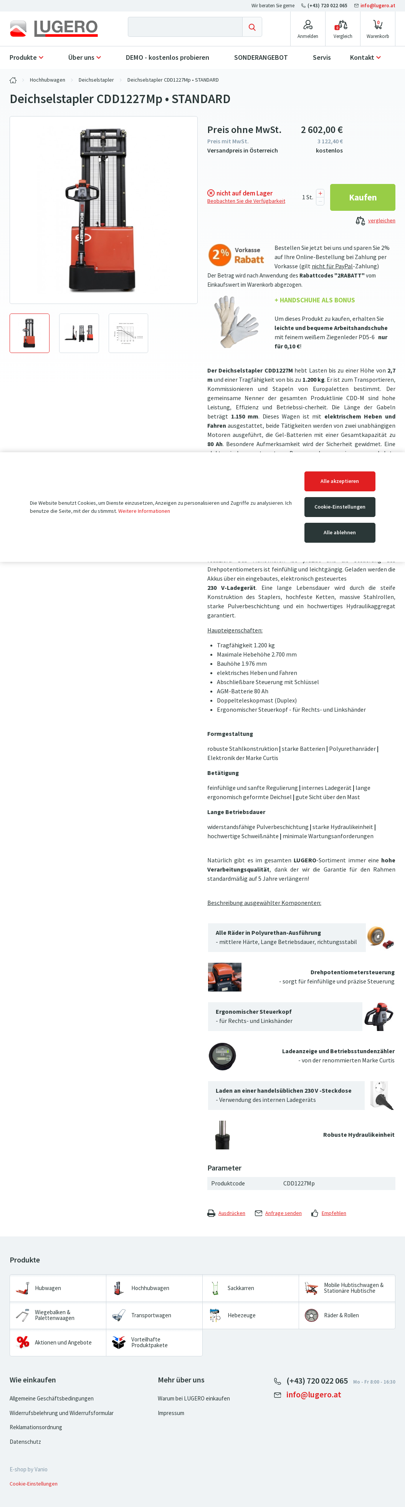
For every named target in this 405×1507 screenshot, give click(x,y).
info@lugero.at (374, 5)
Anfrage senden (278, 1213)
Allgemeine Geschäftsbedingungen (52, 1398)
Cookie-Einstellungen (339, 507)
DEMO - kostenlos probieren (167, 57)
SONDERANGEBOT (261, 57)
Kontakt (362, 57)
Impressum (171, 1413)
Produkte (23, 57)
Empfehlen (328, 1213)
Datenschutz (25, 1442)
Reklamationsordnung (36, 1427)
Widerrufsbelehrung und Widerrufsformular (62, 1413)
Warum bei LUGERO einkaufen (194, 1398)
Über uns (81, 57)
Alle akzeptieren (340, 481)
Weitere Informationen (144, 511)
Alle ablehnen (340, 532)
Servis (322, 57)
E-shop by (29, 1469)
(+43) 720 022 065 (325, 5)
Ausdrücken (226, 1213)
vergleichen (375, 221)
